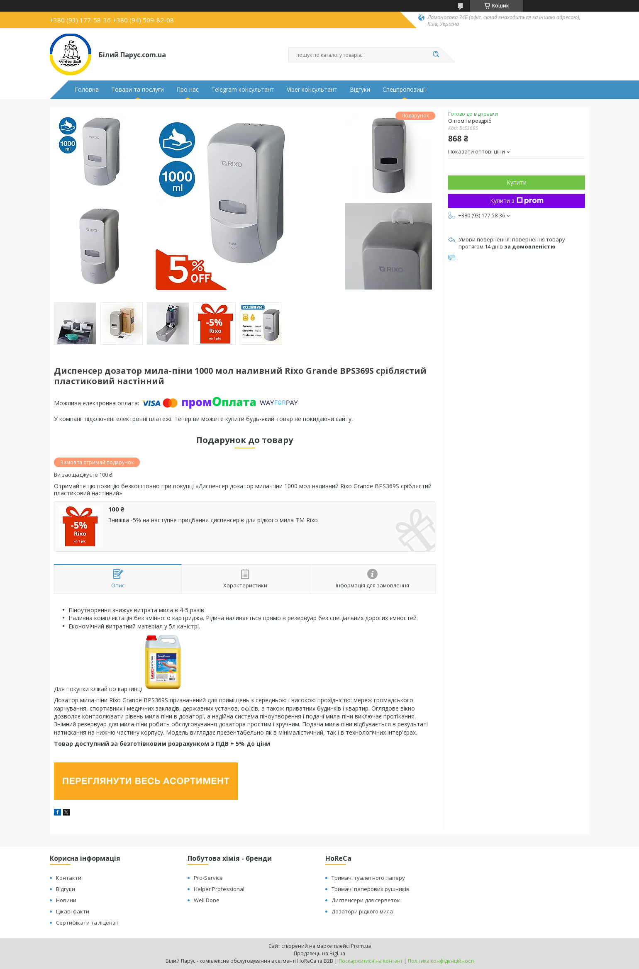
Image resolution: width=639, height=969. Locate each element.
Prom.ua (361, 946)
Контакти (68, 877)
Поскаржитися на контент (370, 960)
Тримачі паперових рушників (371, 889)
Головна (87, 90)
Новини (66, 900)
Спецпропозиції (404, 90)
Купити (517, 182)
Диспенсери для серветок (366, 900)
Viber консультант (312, 90)
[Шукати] (435, 54)
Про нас (187, 90)
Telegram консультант (242, 90)
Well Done (207, 900)
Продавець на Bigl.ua (319, 953)
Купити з (517, 201)
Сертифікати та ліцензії (87, 922)
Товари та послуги (137, 90)
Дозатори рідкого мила (362, 911)
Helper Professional (219, 889)
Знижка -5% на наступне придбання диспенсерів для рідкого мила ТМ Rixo (213, 520)
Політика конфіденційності (441, 960)
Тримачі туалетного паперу (368, 877)
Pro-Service (208, 877)
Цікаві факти (72, 911)
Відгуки (360, 90)
